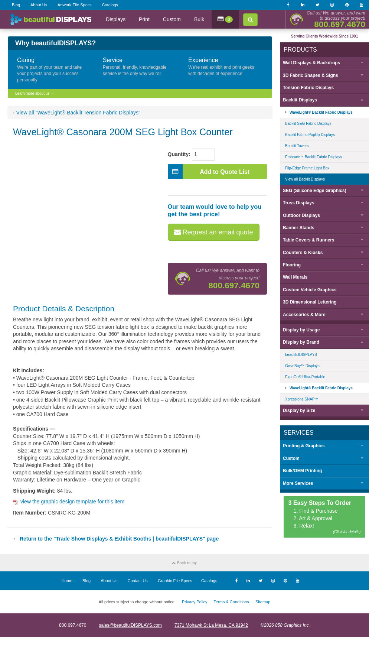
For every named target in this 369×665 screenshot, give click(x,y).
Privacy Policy (194, 602)
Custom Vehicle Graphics (310, 289)
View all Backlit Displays (305, 179)
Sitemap (262, 602)
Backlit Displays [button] (300, 100)
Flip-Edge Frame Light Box (307, 168)
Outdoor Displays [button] (301, 215)
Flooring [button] (292, 264)
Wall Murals (295, 277)
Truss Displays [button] (298, 202)
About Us (38, 5)
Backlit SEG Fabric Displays (308, 123)
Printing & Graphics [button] (304, 445)
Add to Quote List (209, 171)
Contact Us (137, 580)
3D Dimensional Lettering (310, 302)
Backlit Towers (297, 146)
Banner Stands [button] (298, 227)
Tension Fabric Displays (308, 87)
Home (67, 580)
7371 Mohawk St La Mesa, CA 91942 (211, 625)
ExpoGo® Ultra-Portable (305, 377)
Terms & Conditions (231, 602)
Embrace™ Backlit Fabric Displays (313, 157)
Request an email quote (213, 232)
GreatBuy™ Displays (302, 366)
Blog (16, 5)
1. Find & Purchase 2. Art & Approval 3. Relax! (324, 517)
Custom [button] (291, 458)
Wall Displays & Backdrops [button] (311, 62)
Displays (115, 19)
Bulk (199, 19)
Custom (172, 19)
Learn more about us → (34, 93)
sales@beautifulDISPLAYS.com (130, 625)
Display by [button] (301, 329)
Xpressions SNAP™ (301, 399)
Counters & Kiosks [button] (303, 252)
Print (144, 19)
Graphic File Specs (175, 580)
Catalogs (110, 5)
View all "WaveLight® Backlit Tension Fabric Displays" (78, 113)
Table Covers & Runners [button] (308, 240)
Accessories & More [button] (304, 314)
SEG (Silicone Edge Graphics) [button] (314, 190)
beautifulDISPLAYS (301, 355)
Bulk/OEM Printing (302, 470)
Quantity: (179, 154)
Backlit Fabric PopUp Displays (310, 135)
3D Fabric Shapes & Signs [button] (310, 75)
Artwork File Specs (75, 5)
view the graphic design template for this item (68, 502)
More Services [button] (298, 483)
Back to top (184, 563)
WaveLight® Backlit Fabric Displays (321, 112)
